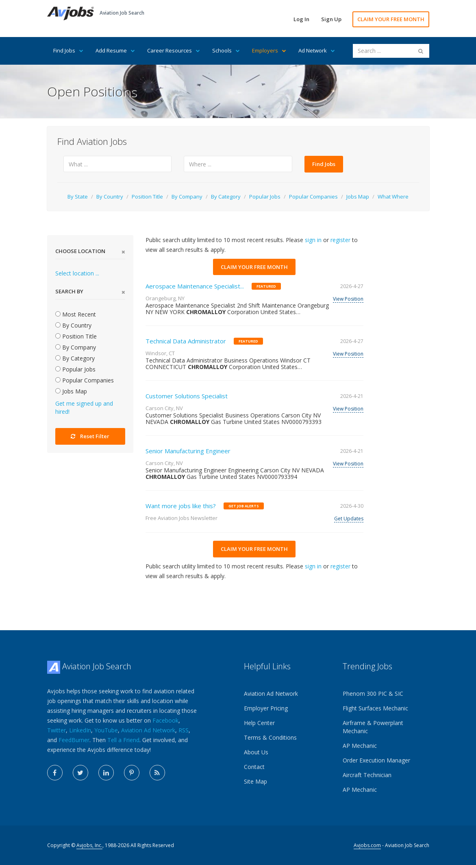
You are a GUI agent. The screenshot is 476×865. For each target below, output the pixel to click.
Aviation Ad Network (148, 730)
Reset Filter (90, 436)
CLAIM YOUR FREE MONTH (390, 19)
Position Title (147, 196)
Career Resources (173, 50)
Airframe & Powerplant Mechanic (373, 727)
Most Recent (75, 314)
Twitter (56, 730)
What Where (393, 196)
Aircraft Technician (367, 775)
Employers (269, 50)
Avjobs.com (367, 845)
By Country (109, 196)
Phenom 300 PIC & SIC (373, 693)
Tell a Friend (123, 740)
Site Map (255, 781)
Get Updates (348, 518)
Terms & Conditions (270, 737)
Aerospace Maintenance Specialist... (195, 286)
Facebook (165, 720)
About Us (256, 752)
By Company (187, 196)
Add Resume (115, 50)
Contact (254, 767)
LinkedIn (80, 730)
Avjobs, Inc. (89, 845)
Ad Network (316, 50)
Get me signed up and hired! (84, 407)
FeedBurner (74, 740)
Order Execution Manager (376, 760)
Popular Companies (313, 196)
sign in (313, 240)
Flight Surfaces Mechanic (375, 708)
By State (77, 196)
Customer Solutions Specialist (187, 396)
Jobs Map (357, 196)
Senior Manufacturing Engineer (188, 451)
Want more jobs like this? (181, 506)
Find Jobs (68, 50)
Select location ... (77, 273)
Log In (301, 19)
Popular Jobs (264, 196)
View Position (348, 298)
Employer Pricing (266, 708)
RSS (183, 730)
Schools (226, 50)
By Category (226, 196)
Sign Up (331, 19)
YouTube (106, 730)
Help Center (259, 723)
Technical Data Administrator (186, 341)
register (340, 240)
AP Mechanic (360, 745)
